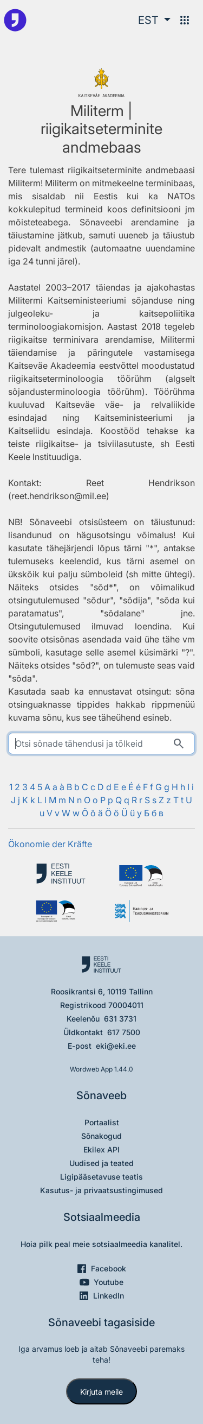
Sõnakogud (101, 1136)
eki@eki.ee (116, 1045)
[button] (154, 20)
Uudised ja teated (101, 1163)
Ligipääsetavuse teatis (101, 1176)
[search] (101, 743)
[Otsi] (178, 743)
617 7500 (123, 1032)
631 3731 (120, 1018)
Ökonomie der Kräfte (50, 844)
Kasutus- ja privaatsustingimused (101, 1190)
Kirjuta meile (101, 1391)
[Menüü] (184, 20)
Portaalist (101, 1122)
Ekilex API (101, 1149)
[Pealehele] (15, 20)
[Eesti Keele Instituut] (61, 876)
